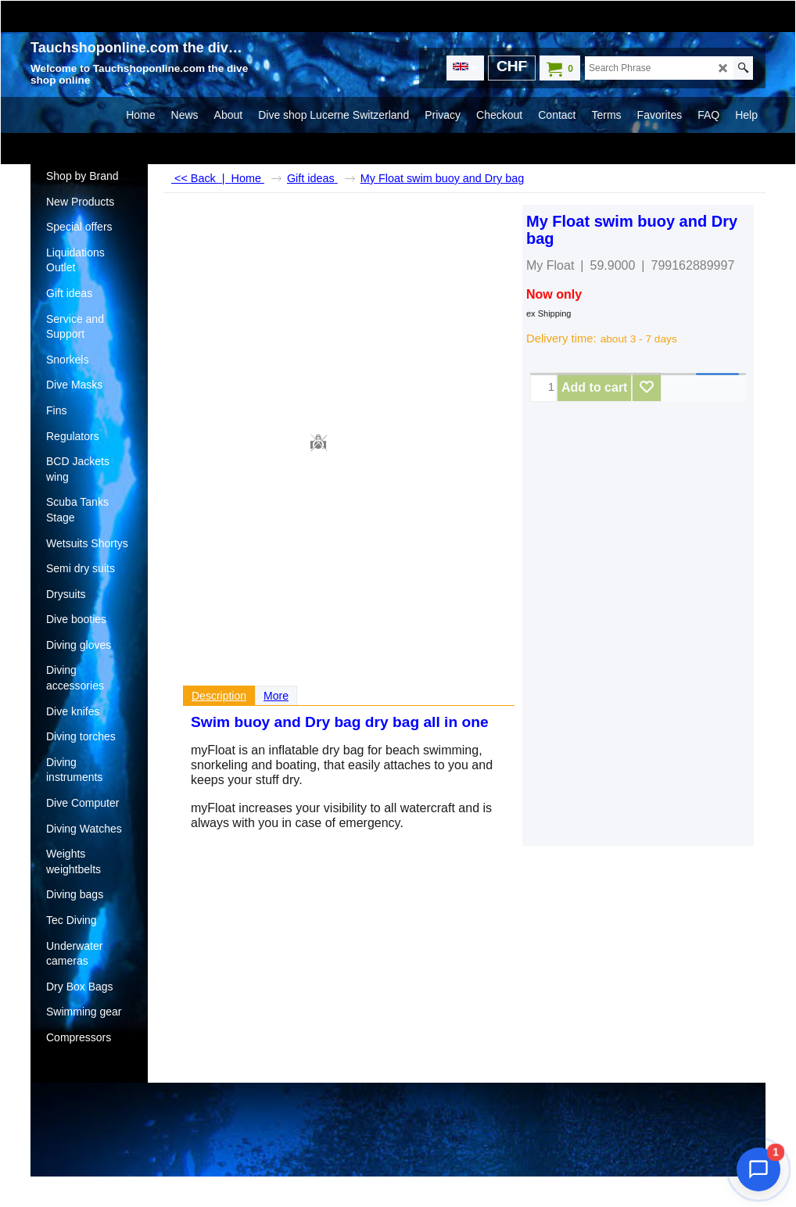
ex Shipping (549, 313)
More (276, 695)
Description (219, 695)
